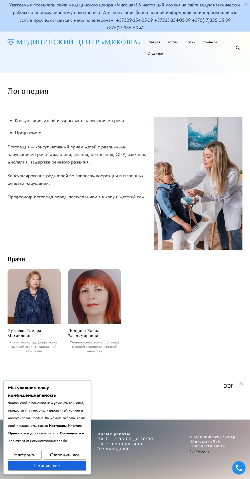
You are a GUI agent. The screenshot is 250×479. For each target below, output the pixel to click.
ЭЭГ (228, 386)
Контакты (210, 42)
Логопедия (28, 91)
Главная (153, 42)
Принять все (47, 465)
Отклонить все (65, 454)
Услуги (173, 42)
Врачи (190, 42)
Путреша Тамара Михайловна (24, 333)
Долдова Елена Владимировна (83, 333)
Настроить (24, 454)
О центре (155, 53)
